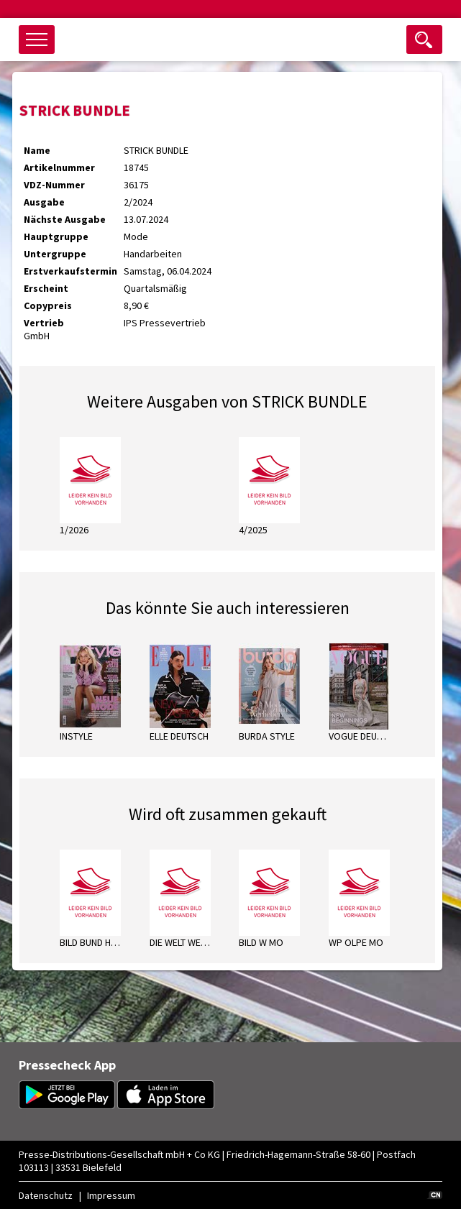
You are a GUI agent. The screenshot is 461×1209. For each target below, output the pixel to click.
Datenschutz (46, 1195)
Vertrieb (44, 322)
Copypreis (48, 305)
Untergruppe (55, 253)
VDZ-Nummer (54, 184)
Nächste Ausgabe (65, 219)
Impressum (111, 1195)
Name (37, 150)
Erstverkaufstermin (70, 271)
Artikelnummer (59, 167)
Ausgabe (44, 202)
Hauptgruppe (56, 236)
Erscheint (46, 288)
